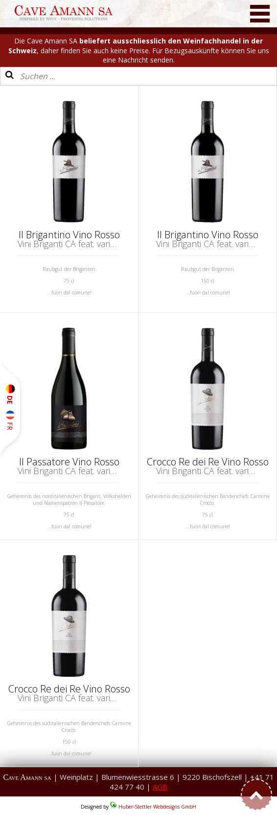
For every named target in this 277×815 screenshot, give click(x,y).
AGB (160, 787)
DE (10, 394)
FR (10, 420)
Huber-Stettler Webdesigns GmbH (157, 806)
